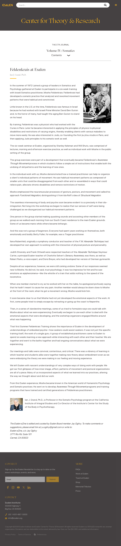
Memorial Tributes (83, 486)
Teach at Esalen (82, 478)
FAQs (78, 469)
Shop (78, 482)
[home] (7, 5)
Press (78, 491)
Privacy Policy (10, 534)
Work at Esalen (82, 473)
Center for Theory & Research (60, 21)
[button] (116, 5)
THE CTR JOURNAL (60, 45)
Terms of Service (24, 534)
